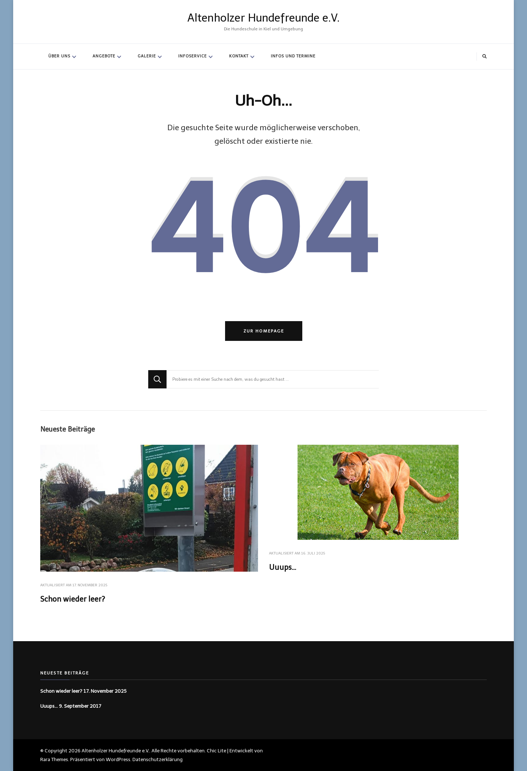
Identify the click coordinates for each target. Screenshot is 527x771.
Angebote (104, 56)
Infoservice (192, 56)
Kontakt (238, 56)
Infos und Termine (293, 56)
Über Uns (59, 56)
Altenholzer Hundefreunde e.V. (263, 18)
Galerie (147, 56)
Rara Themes (54, 759)
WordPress (118, 759)
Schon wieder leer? (72, 599)
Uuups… (282, 567)
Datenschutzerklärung (157, 759)
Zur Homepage (263, 331)
